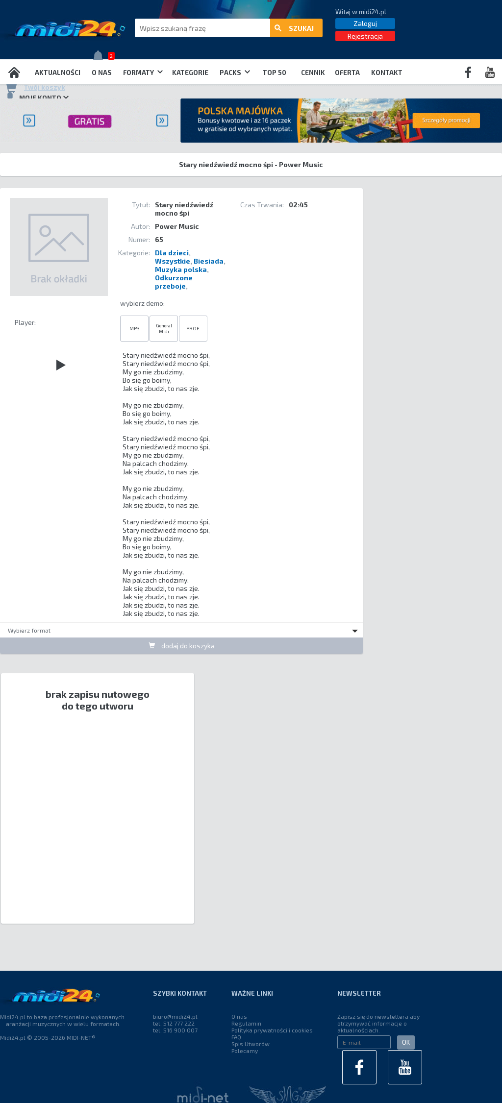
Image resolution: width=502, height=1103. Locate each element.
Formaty (143, 72)
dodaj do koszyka (182, 645)
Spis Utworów (250, 1043)
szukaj (294, 28)
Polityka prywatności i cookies (272, 1030)
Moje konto (37, 97)
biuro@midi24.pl (175, 1016)
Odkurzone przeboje (174, 281)
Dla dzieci (172, 252)
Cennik (313, 72)
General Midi (164, 328)
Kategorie (190, 72)
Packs (235, 72)
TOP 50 (274, 72)
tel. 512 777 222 (174, 1023)
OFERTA (347, 72)
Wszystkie (172, 261)
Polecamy (244, 1050)
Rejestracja (365, 36)
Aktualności (57, 72)
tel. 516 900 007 (175, 1030)
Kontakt (386, 72)
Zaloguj (365, 23)
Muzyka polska (181, 269)
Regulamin (246, 1023)
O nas (102, 72)
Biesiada (209, 261)
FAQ (236, 1036)
